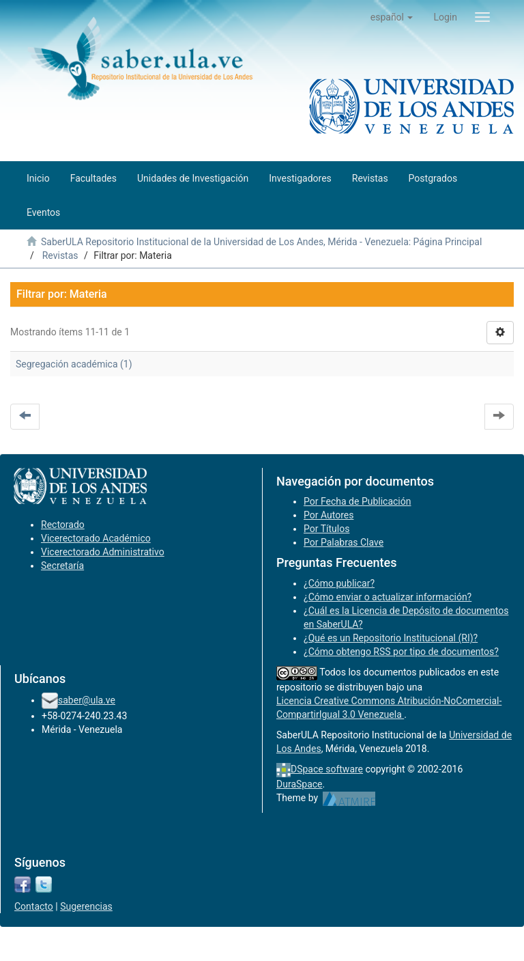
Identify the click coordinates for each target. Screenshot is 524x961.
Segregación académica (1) (74, 364)
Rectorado (63, 524)
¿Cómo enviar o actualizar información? (387, 596)
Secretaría (62, 565)
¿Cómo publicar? (339, 583)
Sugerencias (86, 906)
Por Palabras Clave (343, 542)
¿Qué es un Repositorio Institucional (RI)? (391, 637)
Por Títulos (326, 528)
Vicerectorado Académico (96, 538)
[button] (392, 17)
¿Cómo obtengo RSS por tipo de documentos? (401, 651)
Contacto (33, 906)
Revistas (60, 255)
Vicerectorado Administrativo (102, 551)
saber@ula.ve (86, 700)
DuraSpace (299, 784)
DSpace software (327, 769)
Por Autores (328, 515)
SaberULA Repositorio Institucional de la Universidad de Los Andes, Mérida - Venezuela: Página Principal (261, 241)
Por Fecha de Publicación (357, 501)
